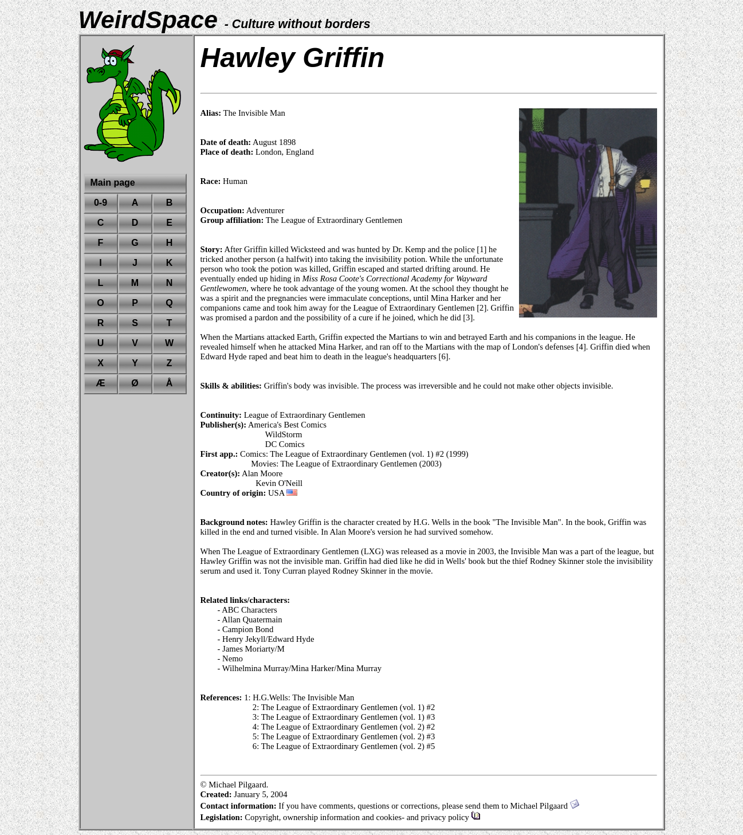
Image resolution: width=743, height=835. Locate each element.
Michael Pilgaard (544, 805)
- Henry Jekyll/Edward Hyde (266, 639)
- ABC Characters (247, 609)
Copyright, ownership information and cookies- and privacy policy (362, 817)
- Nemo (230, 658)
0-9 (100, 202)
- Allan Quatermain (250, 619)
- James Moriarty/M (251, 648)
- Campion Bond (246, 629)
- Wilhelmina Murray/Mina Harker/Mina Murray (300, 668)
